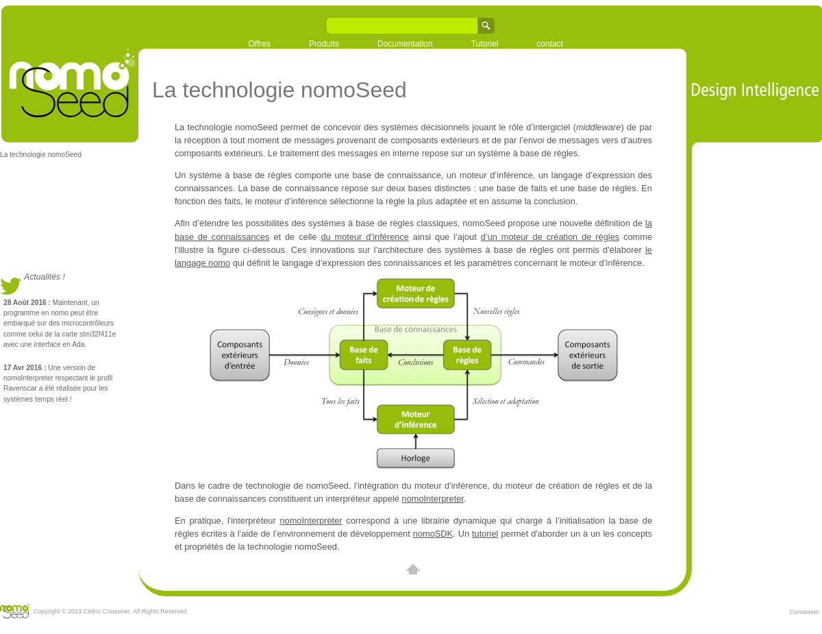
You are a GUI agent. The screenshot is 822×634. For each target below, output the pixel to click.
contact (549, 44)
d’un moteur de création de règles (550, 237)
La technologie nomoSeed (41, 154)
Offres (260, 44)
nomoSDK (433, 533)
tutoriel (485, 533)
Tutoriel (485, 44)
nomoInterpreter (433, 498)
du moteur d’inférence (365, 237)
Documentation (405, 44)
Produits (324, 44)
